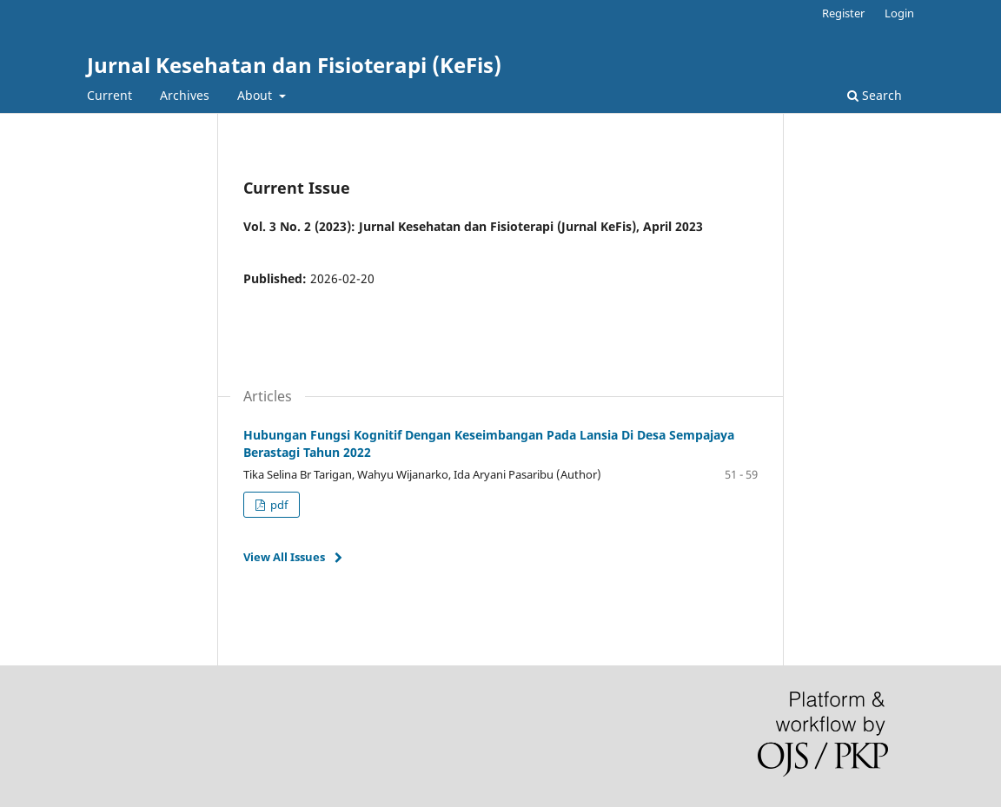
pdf (278, 505)
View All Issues (284, 557)
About (256, 95)
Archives (184, 95)
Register (843, 13)
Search (874, 95)
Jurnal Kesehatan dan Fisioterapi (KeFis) (294, 64)
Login (899, 13)
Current (109, 95)
